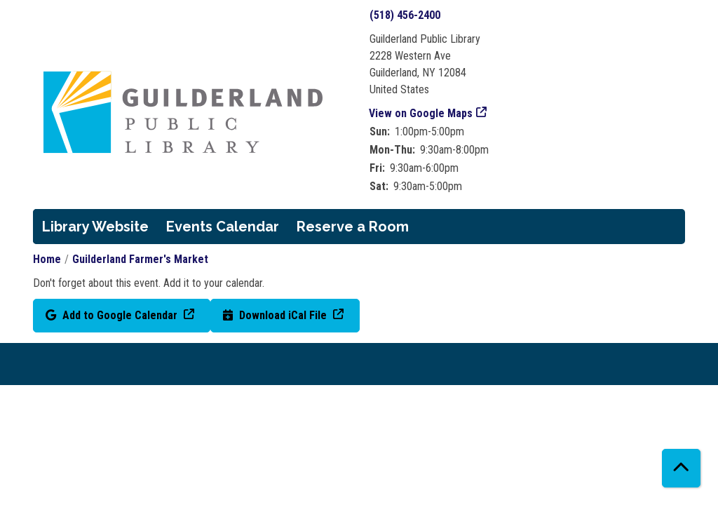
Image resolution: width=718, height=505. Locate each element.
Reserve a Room (353, 226)
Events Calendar (222, 226)
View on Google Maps (421, 113)
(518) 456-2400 (405, 15)
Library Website (95, 226)
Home (47, 259)
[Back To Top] (681, 468)
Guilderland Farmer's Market (140, 259)
